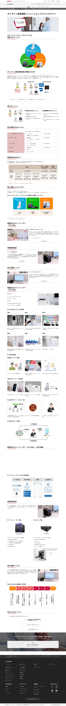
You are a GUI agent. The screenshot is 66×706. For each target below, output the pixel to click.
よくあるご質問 (22, 686)
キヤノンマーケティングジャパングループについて (39, 687)
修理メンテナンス (22, 693)
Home (7, 656)
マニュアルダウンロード (23, 688)
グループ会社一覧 (36, 689)
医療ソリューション (8, 670)
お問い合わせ (8, 704)
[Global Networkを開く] (58, 1)
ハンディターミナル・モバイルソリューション (27, 656)
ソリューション (33, 4)
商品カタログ (49, 8)
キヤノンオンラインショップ (34, 624)
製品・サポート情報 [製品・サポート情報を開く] (47, 1)
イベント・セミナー (56, 4)
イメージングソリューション (10, 674)
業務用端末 (28, 6)
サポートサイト (23, 684)
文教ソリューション (8, 672)
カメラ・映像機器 (37, 6)
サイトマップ (12, 704)
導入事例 (44, 4)
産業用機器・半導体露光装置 (44, 6)
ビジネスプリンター (9, 6)
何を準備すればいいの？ (22, 99)
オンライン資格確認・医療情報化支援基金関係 (33, 620)
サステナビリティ (36, 691)
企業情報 (36, 684)
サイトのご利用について (18, 704)
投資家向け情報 (36, 694)
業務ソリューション (8, 680)
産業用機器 (21, 678)
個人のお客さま (9, 684)
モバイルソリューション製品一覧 (20, 8)
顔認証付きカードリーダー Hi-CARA (52, 656)
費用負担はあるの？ (32, 99)
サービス (7, 688)
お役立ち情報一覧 (34, 8)
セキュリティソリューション (10, 676)
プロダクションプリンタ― (23, 670)
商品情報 (7, 686)
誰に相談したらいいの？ (42, 99)
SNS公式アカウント (54, 684)
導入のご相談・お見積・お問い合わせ (42, 8)
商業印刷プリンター (23, 6)
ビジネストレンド (49, 4)
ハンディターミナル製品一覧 (11, 8)
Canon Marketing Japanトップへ (33, 699)
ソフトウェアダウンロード (23, 690)
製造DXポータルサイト (28, 8)
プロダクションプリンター (16, 6)
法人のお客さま (10, 4)
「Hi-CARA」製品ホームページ (33, 629)
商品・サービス (39, 4)
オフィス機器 (32, 6)
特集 (6, 690)
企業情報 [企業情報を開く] (52, 1)
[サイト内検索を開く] (56, 1)
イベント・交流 (8, 693)
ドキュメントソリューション (10, 678)
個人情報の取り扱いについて (27, 704)
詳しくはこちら (43, 241)
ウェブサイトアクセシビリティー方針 (37, 704)
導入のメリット (13, 99)
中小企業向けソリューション (10, 667)
